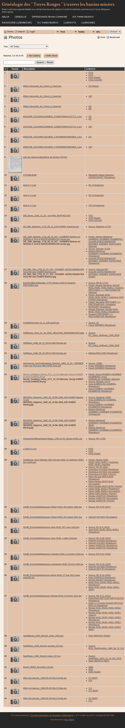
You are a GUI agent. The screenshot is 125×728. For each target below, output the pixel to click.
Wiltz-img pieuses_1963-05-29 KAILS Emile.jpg (44, 678)
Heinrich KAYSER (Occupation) (102, 517)
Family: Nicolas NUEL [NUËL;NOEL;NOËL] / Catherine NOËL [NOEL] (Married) (103, 462)
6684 (90, 667)
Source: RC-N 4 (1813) (99, 527)
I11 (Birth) (93, 698)
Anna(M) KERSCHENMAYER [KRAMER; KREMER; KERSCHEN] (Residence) (104, 261)
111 (90, 688)
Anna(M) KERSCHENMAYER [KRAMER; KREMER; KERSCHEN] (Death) (104, 274)
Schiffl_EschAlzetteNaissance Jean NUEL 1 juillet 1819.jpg (50, 538)
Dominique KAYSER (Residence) (103, 469)
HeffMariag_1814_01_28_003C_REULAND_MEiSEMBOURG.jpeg (53, 333)
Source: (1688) (95, 363)
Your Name (69, 719)
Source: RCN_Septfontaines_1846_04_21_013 (106, 647)
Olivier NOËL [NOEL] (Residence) (103, 489)
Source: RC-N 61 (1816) (99, 554)
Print (103, 37)
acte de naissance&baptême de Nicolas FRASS (45, 157)
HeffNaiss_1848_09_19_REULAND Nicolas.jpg (44, 353)
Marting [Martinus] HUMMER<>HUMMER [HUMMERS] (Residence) (105, 253)
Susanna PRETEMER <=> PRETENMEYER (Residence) (102, 315)
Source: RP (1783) (97, 439)
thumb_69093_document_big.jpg (38, 667)
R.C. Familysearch (47, 22)
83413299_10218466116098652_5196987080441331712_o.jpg (52, 116)
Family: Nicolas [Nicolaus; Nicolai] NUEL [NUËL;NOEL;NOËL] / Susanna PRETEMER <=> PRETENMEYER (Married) (105, 289)
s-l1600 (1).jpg (29, 449)
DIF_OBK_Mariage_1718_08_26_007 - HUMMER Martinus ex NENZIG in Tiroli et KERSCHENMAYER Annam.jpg (51, 238)
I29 (89, 109)
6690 (90, 669)
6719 (90, 73)
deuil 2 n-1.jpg (29, 185)
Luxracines (88, 22)
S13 (90, 701)
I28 (89, 106)
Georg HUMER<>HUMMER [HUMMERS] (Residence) (101, 390)
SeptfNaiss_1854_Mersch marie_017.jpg (41, 656)
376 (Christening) (96, 205)
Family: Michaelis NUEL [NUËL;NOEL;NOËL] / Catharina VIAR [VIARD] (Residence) (106, 297)
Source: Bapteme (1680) (99, 397)
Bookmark (115, 37)
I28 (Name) (93, 86)
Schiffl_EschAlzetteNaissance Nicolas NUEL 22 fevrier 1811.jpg (52, 596)
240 (90, 96)
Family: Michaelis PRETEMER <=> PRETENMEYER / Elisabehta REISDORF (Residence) (104, 304)
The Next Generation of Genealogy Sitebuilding (51, 715)
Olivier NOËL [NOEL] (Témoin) (102, 493)
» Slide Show (51, 56)
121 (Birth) (93, 690)
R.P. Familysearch (83, 16)
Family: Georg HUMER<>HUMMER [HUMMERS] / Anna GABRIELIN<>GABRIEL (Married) (104, 376)
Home (10, 31)
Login (32, 31)
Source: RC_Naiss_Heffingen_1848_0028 (103, 334)
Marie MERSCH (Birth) (98, 661)
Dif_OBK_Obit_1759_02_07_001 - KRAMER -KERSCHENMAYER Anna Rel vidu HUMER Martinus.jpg (53, 270)
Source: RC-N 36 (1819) (99, 538)
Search (21, 31)
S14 (90, 680)
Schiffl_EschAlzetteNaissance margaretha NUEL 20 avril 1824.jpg (53, 564)
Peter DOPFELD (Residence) (102, 577)
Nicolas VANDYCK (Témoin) (101, 501)
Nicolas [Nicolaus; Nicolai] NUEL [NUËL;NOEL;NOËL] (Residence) (103, 310)
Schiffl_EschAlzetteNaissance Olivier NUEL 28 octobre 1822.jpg (52, 507)
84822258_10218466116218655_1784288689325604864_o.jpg (52, 137)
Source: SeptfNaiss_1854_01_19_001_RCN (104, 657)
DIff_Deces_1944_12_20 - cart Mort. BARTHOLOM (46, 215)
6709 (90, 451)
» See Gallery (33, 56)
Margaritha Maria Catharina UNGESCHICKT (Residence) (101, 176)
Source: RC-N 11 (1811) (99, 596)
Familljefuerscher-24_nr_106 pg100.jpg (41, 323)
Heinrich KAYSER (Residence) (102, 541)
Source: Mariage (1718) (99, 249)
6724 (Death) (94, 77)
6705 (90, 449)
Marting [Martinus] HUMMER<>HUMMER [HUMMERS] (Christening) (105, 412)
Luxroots (70, 22)
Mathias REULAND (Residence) (103, 353)
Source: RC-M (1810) (98, 467)
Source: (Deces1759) (98, 269)
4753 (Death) (94, 218)
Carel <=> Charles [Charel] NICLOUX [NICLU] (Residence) (105, 604)
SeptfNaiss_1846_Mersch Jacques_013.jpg (43, 646)
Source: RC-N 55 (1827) (99, 507)
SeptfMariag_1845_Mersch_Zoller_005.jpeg (43, 636)
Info (98, 32)
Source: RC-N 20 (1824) (99, 564)
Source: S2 (93, 323)
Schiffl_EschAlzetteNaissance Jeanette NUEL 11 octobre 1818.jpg (53, 554)
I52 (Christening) (96, 195)
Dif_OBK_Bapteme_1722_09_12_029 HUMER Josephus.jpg (51, 226)
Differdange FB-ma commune (49, 16)
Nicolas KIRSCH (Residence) (101, 580)
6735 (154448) (95, 80)
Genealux (20, 16)
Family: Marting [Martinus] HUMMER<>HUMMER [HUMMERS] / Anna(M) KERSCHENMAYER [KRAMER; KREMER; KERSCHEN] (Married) (105, 242)
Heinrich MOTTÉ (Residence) (102, 569)
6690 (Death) (94, 672)
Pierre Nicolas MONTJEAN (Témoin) (105, 486)
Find (62, 32)
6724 (90, 75)
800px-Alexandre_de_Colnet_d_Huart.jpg (42, 86)
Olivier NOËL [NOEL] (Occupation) (104, 491)
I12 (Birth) (93, 678)
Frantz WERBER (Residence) (102, 325)
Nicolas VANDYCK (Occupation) (103, 498)
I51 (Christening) (96, 185)
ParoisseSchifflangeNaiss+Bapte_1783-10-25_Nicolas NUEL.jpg (52, 439)
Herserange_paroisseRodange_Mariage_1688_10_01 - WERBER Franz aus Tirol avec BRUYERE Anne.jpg (53, 364)
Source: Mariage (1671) (99, 381)
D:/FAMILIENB (30, 175)
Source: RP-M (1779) (98, 283)
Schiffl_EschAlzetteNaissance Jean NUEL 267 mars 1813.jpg (51, 527)
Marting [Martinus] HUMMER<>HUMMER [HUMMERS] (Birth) (105, 423)
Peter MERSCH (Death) (99, 636)
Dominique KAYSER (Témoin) (102, 474)
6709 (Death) (94, 453)
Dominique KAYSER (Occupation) (104, 472)
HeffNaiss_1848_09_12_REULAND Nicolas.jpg (44, 343)
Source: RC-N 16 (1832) (99, 575)
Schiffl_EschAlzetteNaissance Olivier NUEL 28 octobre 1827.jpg (52, 517)
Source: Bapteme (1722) (99, 226)
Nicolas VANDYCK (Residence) (102, 496)
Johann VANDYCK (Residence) (102, 545)
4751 (90, 215)
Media (81, 32)
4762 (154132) (95, 220)
